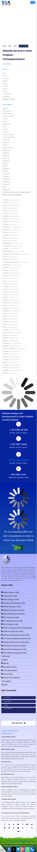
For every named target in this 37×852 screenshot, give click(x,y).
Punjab (5, 166)
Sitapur (5, 292)
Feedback (4, 660)
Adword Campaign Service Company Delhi (16, 628)
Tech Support (6, 681)
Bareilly (6, 219)
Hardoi (5, 319)
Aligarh (5, 224)
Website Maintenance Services (12, 610)
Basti (5, 327)
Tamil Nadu (6, 174)
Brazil (5, 83)
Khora (5, 278)
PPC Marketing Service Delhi (12, 621)
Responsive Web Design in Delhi (13, 603)
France (5, 88)
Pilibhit (5, 316)
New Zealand (7, 94)
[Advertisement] (18, 24)
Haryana (5, 132)
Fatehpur (6, 273)
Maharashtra (7, 150)
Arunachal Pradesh (8, 116)
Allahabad (6, 216)
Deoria (5, 313)
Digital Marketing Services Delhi (13, 614)
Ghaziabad (6, 205)
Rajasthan (6, 168)
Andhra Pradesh (8, 113)
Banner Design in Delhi (9, 599)
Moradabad (6, 221)
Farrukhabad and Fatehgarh (11, 254)
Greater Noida (7, 332)
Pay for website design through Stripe (18, 840)
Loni (5, 240)
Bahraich (6, 283)
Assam (5, 119)
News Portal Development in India (13, 649)
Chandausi (6, 351)
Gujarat (5, 129)
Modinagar (6, 311)
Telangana (6, 176)
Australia (6, 78)
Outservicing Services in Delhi (12, 631)
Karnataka (6, 142)
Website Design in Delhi (10, 592)
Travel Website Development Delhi (13, 653)
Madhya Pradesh (8, 147)
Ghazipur (6, 367)
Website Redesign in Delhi (11, 607)
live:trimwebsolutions (18, 460)
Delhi (5, 187)
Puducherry (6, 189)
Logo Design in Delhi (9, 596)
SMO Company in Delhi (10, 617)
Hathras (5, 305)
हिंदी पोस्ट (4, 685)
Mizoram (6, 158)
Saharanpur (6, 227)
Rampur (6, 248)
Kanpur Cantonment (9, 348)
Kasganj (6, 329)
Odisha (5, 163)
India (15, 46)
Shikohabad (7, 343)
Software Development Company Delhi (15, 635)
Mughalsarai (7, 370)
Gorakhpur (6, 229)
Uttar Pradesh (7, 104)
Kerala (5, 145)
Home (4, 46)
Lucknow (6, 200)
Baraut (5, 335)
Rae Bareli (6, 275)
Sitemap (5, 663)
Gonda (5, 354)
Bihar (5, 121)
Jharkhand (6, 140)
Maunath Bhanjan (8, 251)
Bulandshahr (7, 265)
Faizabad (6, 294)
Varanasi (6, 213)
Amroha (6, 270)
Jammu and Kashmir (9, 137)
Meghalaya (6, 155)
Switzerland (6, 96)
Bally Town (7, 356)
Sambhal (6, 267)
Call (18, 548)
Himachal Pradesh (8, 134)
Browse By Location (9, 667)
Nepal (5, 91)
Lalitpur (6, 308)
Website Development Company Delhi (15, 642)
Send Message (18, 723)
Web (10, 46)
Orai (4, 281)
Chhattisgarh (7, 124)
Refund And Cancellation (10, 678)
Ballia (5, 338)
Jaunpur (5, 286)
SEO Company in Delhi (9, 624)
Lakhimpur (6, 302)
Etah (5, 324)
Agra (5, 208)
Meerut (5, 210)
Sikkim (5, 171)
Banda (5, 300)
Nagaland (6, 160)
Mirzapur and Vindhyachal (11, 262)
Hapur (5, 256)
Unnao (5, 289)
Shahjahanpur (7, 246)
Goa (4, 126)
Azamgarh (6, 365)
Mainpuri (6, 321)
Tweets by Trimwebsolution (9, 731)
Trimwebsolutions (6, 733)
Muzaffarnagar (7, 243)
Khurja (5, 362)
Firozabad (6, 235)
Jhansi (5, 238)
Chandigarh (6, 184)
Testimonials (5, 656)
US (4, 73)
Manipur (5, 153)
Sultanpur (6, 346)
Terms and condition (9, 670)
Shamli (5, 340)
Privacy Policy (7, 674)
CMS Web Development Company (13, 646)
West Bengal (7, 181)
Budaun (5, 297)
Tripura (5, 108)
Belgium (5, 81)
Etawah (5, 259)
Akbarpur (6, 359)
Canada (5, 86)
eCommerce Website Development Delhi (16, 638)
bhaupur (6, 373)
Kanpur (5, 202)
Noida (5, 232)
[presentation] (13, 717)
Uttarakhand (7, 179)
